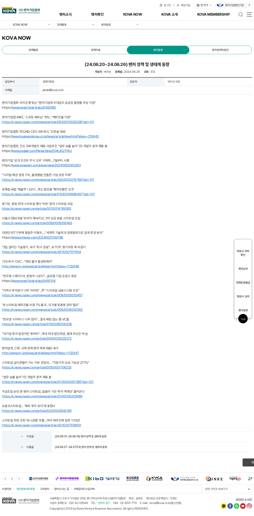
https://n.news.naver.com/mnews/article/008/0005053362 (42, 310)
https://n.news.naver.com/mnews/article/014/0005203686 (42, 396)
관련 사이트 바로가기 (228, 489)
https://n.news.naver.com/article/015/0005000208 (37, 324)
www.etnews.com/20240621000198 (37, 237)
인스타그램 (249, 506)
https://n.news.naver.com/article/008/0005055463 (37, 223)
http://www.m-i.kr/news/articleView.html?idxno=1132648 (40, 266)
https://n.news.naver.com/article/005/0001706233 (36, 367)
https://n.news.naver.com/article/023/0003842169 (37, 411)
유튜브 (243, 506)
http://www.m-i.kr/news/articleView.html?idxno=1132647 (40, 353)
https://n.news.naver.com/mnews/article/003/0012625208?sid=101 (48, 122)
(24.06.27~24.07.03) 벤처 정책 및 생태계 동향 (81, 447)
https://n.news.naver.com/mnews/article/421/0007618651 (41, 425)
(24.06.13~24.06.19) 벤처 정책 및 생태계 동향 (80, 436)
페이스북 (230, 506)
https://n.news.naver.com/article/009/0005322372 (37, 339)
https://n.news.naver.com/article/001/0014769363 (36, 209)
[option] (38, 478)
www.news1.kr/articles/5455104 (34, 281)
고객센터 (44, 489)
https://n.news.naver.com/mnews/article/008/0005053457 (42, 295)
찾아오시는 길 (61, 489)
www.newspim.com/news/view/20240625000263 (46, 165)
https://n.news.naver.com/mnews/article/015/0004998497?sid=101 (48, 194)
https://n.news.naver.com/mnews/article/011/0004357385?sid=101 (47, 382)
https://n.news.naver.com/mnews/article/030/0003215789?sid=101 (48, 180)
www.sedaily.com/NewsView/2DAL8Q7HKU (42, 151)
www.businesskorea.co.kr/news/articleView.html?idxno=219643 (55, 136)
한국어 (204, 5)
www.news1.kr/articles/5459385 (34, 107)
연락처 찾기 (104, 503)
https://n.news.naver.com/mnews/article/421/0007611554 (41, 252)
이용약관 (6, 489)
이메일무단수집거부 (84, 489)
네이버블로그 (236, 506)
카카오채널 (224, 506)
